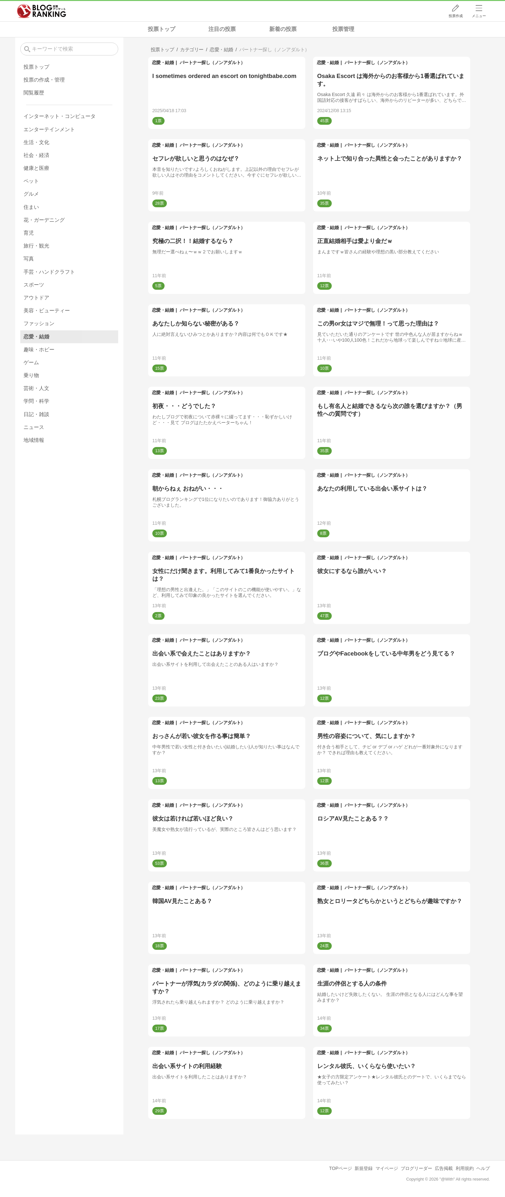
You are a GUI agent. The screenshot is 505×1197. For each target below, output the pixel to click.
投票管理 (343, 29)
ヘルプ (483, 1168)
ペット (31, 181)
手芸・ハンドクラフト (49, 272)
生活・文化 (36, 142)
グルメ (31, 194)
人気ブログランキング (41, 11)
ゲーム (31, 362)
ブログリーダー (416, 1168)
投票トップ (161, 29)
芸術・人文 (36, 388)
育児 (29, 233)
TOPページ (340, 1168)
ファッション (39, 323)
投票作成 (456, 16)
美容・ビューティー (47, 310)
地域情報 (34, 440)
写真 (29, 258)
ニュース (34, 427)
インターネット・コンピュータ (60, 116)
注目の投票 (222, 29)
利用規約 (465, 1168)
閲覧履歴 (34, 92)
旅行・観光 (36, 245)
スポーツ (34, 284)
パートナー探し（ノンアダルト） (212, 62)
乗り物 (31, 375)
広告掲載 (444, 1168)
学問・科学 (36, 401)
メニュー (479, 16)
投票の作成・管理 (44, 80)
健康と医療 (36, 168)
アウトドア (36, 297)
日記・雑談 (36, 414)
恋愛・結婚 (163, 62)
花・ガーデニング (44, 220)
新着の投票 (283, 29)
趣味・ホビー (39, 349)
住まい (31, 207)
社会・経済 (36, 155)
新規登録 (364, 1168)
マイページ (387, 1168)
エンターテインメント (49, 129)
